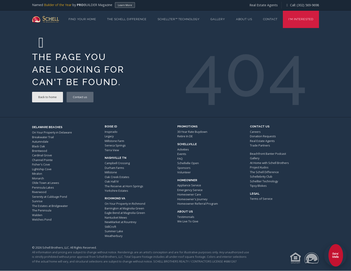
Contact (270, 19)
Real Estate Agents (263, 5)
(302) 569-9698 (308, 5)
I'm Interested (301, 19)
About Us (244, 19)
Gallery (217, 19)
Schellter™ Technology (179, 19)
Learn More (125, 5)
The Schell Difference (127, 19)
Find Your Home (82, 19)
